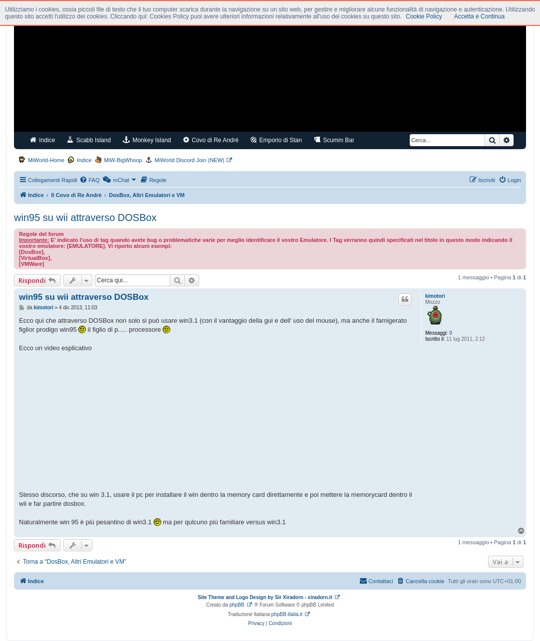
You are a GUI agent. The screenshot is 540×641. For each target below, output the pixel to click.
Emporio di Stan (276, 140)
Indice (42, 140)
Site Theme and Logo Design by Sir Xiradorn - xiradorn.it (265, 597)
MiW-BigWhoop (123, 160)
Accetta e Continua (479, 16)
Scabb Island (89, 140)
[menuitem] (89, 180)
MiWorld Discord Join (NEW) (190, 160)
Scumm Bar (334, 140)
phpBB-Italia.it (286, 614)
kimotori (435, 296)
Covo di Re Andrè (211, 140)
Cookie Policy (424, 16)
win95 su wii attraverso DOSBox (85, 217)
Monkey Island (147, 140)
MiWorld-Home (46, 160)
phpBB (237, 605)
